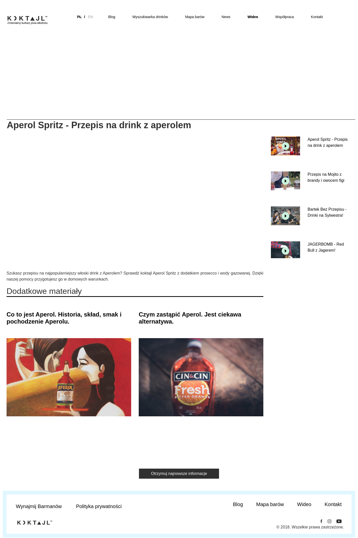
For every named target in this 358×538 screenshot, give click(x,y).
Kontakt (317, 17)
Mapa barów (194, 17)
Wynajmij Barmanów (39, 506)
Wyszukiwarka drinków (150, 17)
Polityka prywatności (99, 506)
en (90, 17)
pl (79, 17)
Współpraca (284, 17)
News (226, 17)
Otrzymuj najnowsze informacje (179, 473)
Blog (111, 17)
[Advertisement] (179, 82)
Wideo (252, 17)
